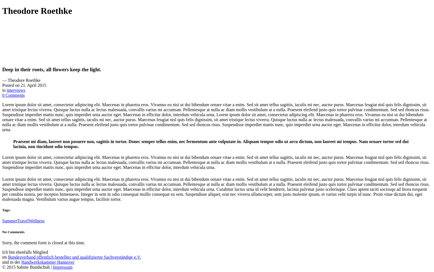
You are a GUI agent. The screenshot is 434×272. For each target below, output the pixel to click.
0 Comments (13, 95)
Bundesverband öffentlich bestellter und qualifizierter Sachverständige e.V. (74, 257)
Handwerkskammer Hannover (47, 262)
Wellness (36, 220)
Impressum (63, 267)
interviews (16, 90)
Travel (23, 220)
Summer (9, 220)
